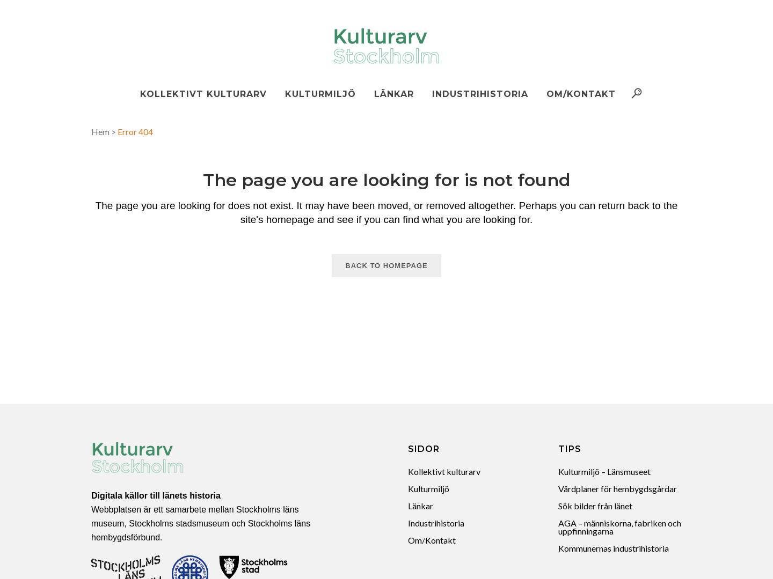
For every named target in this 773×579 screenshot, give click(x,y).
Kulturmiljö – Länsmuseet (604, 471)
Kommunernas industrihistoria (613, 548)
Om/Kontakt (432, 540)
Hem (100, 132)
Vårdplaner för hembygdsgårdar (617, 489)
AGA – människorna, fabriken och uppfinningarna (619, 527)
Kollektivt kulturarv (444, 471)
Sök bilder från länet (595, 506)
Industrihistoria (436, 523)
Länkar (420, 506)
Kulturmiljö (428, 489)
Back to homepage (386, 266)
